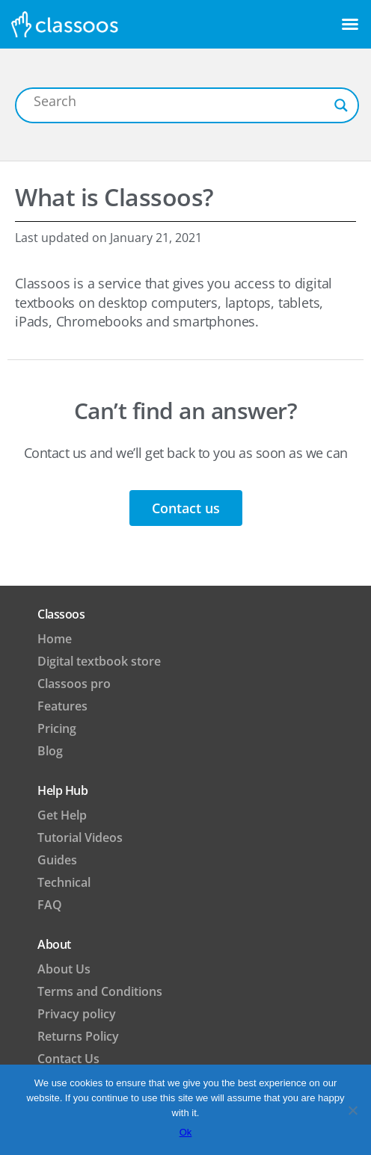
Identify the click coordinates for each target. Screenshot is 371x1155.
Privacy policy (76, 1014)
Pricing (56, 728)
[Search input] (180, 100)
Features (62, 706)
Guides (57, 860)
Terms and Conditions (99, 991)
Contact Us (68, 1058)
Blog (50, 751)
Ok (186, 1132)
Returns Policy (78, 1036)
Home (54, 639)
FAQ (49, 905)
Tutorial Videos (80, 837)
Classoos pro (74, 683)
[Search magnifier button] (341, 105)
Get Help (62, 815)
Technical (64, 882)
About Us (64, 969)
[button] (350, 23)
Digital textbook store (99, 661)
